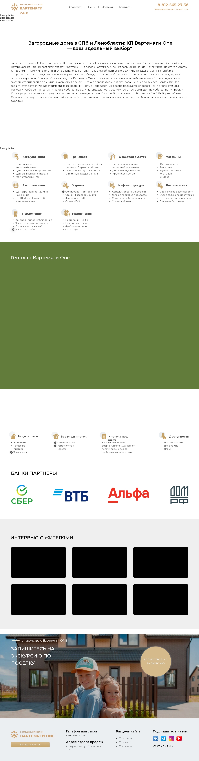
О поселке (74, 7)
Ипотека (107, 7)
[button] (22, 495)
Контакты (125, 7)
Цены (91, 7)
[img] (15, 7)
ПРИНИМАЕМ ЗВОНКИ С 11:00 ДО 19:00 (171, 9)
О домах (124, 742)
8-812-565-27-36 (173, 5)
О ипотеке (125, 746)
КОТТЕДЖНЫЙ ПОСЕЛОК (31, 5)
